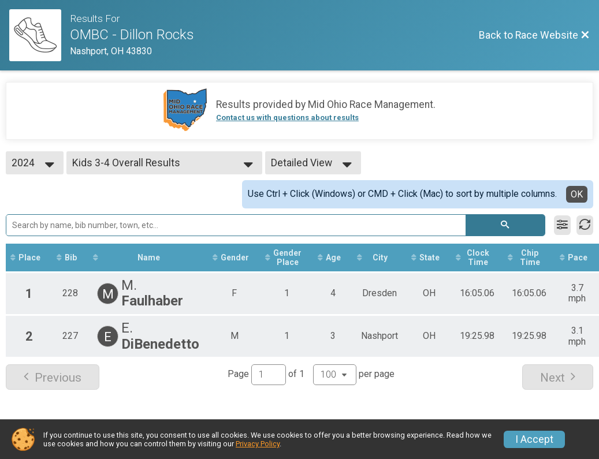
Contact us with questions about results (287, 117)
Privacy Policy (258, 443)
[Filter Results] (562, 225)
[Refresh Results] (584, 225)
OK (577, 194)
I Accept (534, 439)
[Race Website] (39, 35)
